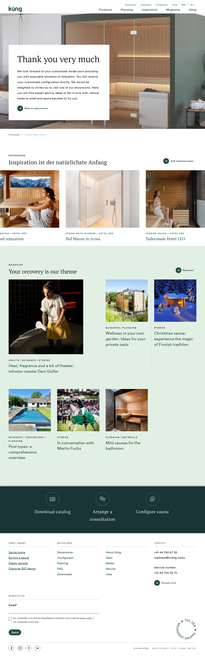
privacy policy (86, 618)
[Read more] (186, 270)
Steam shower (18, 563)
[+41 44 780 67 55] (165, 552)
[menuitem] (105, 11)
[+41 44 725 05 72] (165, 573)
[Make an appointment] (34, 108)
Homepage (14, 134)
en (193, 4)
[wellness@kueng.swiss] (169, 558)
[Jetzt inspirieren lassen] (179, 161)
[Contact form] (166, 583)
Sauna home (17, 552)
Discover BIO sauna (22, 568)
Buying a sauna (19, 557)
